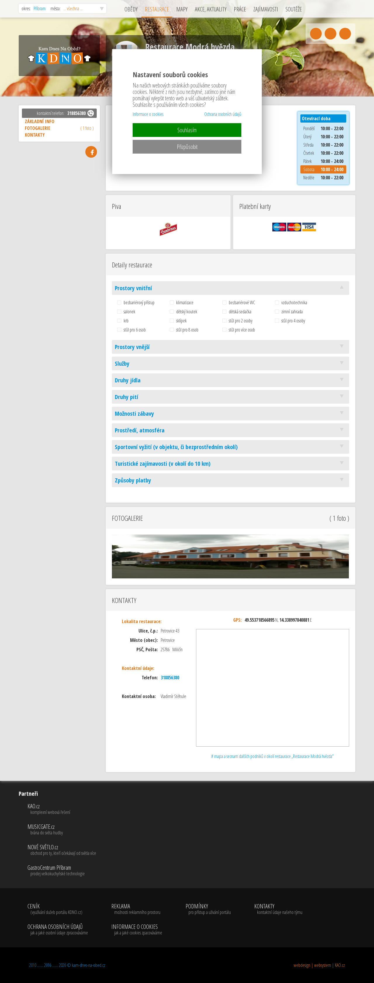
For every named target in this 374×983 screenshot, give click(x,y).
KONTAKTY (35, 135)
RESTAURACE (157, 9)
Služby (230, 363)
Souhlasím (187, 130)
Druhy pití (230, 397)
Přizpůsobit (187, 147)
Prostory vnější (230, 347)
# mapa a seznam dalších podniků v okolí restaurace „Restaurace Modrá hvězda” (272, 756)
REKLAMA (136, 909)
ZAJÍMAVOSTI (265, 9)
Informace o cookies (148, 114)
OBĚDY (131, 9)
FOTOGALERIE (59, 128)
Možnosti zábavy (230, 413)
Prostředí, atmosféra (230, 430)
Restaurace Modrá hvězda (190, 47)
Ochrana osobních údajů (222, 114)
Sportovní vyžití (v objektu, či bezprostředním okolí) (230, 447)
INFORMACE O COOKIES (136, 930)
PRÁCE (240, 9)
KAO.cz (61, 809)
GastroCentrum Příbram (61, 871)
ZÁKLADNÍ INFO (39, 121)
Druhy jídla (230, 380)
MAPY (182, 9)
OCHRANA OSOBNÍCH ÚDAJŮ (57, 930)
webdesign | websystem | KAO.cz (319, 965)
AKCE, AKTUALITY (210, 9)
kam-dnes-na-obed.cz (88, 965)
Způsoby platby (230, 480)
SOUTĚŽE (293, 9)
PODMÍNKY (208, 909)
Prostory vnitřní (230, 288)
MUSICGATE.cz (61, 830)
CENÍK (57, 909)
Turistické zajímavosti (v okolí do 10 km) (230, 464)
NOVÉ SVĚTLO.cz (61, 850)
